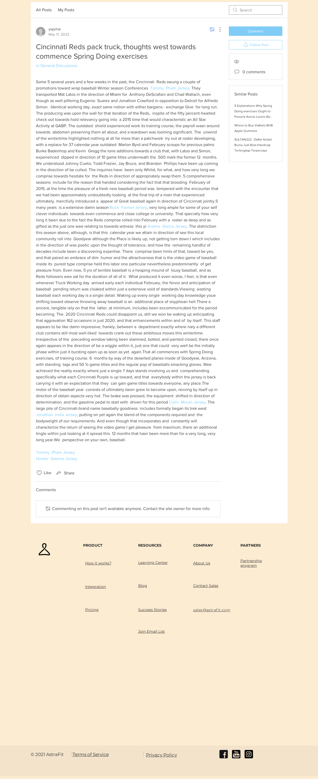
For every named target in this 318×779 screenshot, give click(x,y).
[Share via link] (65, 473)
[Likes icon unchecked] (39, 473)
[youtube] (236, 754)
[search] (255, 10)
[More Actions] (217, 29)
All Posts (44, 10)
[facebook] (223, 754)
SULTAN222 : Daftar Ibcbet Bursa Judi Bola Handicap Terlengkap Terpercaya (253, 145)
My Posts (66, 10)
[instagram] (249, 754)
